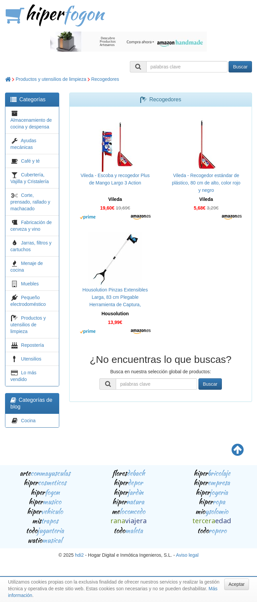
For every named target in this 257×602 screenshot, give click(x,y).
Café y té (30, 161)
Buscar (240, 66)
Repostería (32, 345)
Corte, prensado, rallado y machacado (30, 202)
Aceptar (237, 584)
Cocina (28, 420)
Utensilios (31, 359)
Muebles (30, 283)
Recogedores (105, 79)
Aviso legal (187, 555)
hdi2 (79, 555)
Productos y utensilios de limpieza (51, 79)
